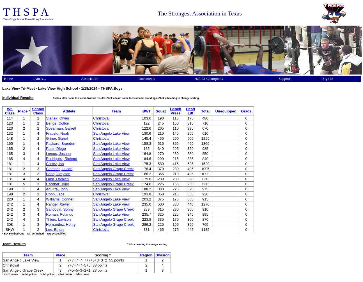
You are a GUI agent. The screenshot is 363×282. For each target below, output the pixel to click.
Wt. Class (10, 111)
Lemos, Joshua (58, 154)
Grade (246, 111)
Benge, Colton (57, 123)
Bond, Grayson (58, 174)
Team (116, 111)
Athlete (69, 111)
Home (8, 78)
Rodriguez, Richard (61, 159)
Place (60, 255)
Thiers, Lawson (58, 219)
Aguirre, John (57, 189)
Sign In (328, 78)
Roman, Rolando (59, 214)
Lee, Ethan (55, 229)
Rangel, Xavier (58, 204)
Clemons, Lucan (59, 169)
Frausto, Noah (57, 133)
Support (284, 78)
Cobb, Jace (55, 194)
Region (146, 255)
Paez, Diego (56, 148)
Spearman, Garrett (61, 128)
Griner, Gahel (57, 138)
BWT (147, 111)
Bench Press (175, 111)
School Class (38, 111)
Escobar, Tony (57, 184)
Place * (24, 111)
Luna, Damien (57, 179)
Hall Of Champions (208, 78)
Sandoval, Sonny (59, 209)
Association (89, 78)
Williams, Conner (59, 199)
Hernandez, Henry (61, 224)
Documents (146, 78)
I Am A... (39, 78)
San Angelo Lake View (111, 133)
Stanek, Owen (57, 118)
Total (205, 111)
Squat (161, 111)
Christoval (101, 118)
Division (162, 255)
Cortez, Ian (55, 164)
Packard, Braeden (60, 143)
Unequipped (225, 111)
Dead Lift (190, 111)
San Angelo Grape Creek (113, 169)
